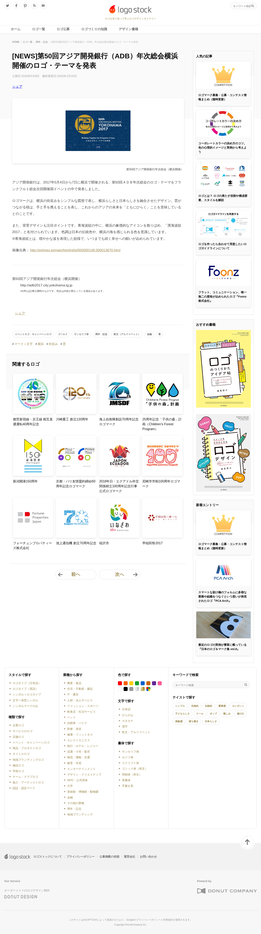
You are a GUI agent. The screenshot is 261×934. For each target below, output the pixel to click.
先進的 (194, 706)
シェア (17, 87)
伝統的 (208, 706)
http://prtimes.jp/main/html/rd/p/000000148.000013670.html (75, 250)
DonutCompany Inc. (136, 924)
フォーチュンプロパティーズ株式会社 (32, 545)
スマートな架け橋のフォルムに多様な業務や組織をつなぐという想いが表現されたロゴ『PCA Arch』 (222, 596)
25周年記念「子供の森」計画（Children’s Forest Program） (162, 424)
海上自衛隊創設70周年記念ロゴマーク (119, 422)
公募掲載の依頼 (109, 856)
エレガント (238, 706)
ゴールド (63, 334)
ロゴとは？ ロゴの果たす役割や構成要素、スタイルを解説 (222, 198)
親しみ (227, 713)
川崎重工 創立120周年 (72, 419)
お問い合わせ (148, 856)
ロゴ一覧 (27, 42)
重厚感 (222, 706)
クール (199, 713)
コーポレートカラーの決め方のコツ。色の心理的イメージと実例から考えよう (222, 147)
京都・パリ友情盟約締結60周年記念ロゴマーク (75, 484)
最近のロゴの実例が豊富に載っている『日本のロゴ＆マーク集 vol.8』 (222, 647)
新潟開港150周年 (25, 481)
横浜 (41, 344)
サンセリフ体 (81, 334)
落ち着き (193, 721)
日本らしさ (211, 721)
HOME (15, 42)
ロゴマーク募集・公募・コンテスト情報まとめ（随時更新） (222, 97)
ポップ (213, 713)
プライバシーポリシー (80, 856)
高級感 (178, 721)
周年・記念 (42, 42)
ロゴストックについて (47, 856)
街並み (53, 344)
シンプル (180, 706)
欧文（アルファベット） (127, 334)
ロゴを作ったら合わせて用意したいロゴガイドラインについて (222, 246)
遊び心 (240, 713)
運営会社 (129, 856)
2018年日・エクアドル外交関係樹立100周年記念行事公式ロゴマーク (119, 486)
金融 (149, 334)
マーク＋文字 (23, 344)
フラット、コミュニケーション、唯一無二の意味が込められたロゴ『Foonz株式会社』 (222, 296)
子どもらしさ (182, 713)
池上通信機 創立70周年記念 (76, 543)
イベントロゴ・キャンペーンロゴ (33, 334)
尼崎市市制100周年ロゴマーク (161, 484)
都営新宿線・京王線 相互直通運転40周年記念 (33, 422)
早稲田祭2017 (152, 543)
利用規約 (168, 919)
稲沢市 (104, 543)
